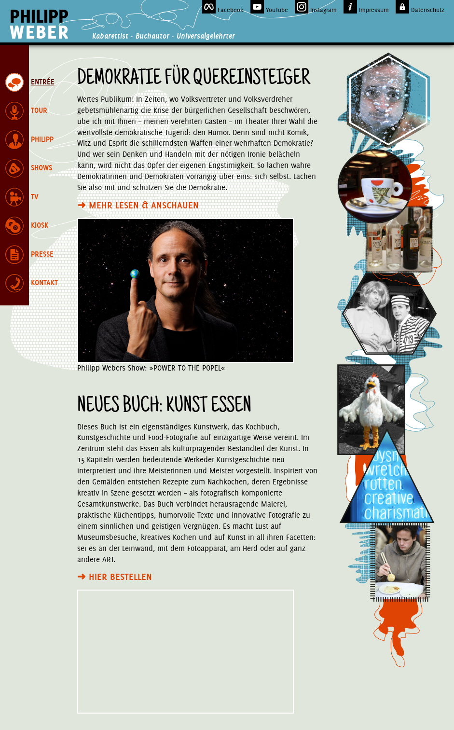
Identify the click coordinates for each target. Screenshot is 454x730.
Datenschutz (420, 7)
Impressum (366, 7)
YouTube (269, 7)
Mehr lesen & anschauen (138, 205)
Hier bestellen (114, 576)
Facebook (223, 7)
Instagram (316, 7)
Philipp (39, 24)
